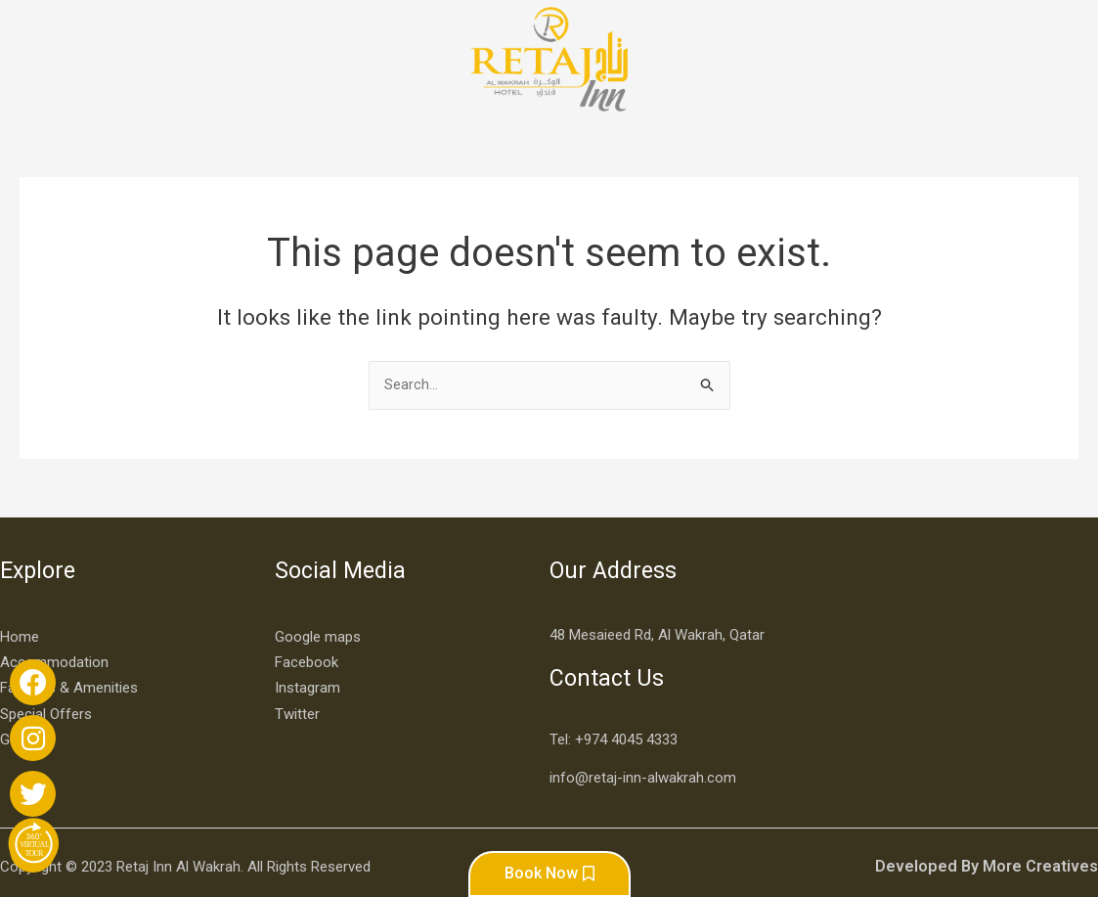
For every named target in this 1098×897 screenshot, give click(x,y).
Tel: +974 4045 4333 (613, 711)
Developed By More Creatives (996, 837)
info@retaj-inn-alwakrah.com (642, 749)
